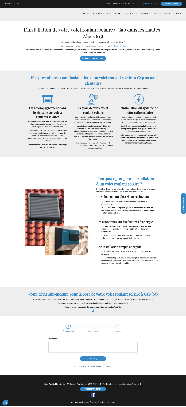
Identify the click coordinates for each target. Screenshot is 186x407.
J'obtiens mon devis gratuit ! (93, 58)
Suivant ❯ (93, 359)
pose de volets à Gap (117, 46)
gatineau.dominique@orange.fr (128, 385)
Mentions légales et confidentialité (85, 403)
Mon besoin (52, 340)
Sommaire (111, 403)
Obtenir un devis (171, 4)
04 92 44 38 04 (105, 385)
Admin (102, 403)
